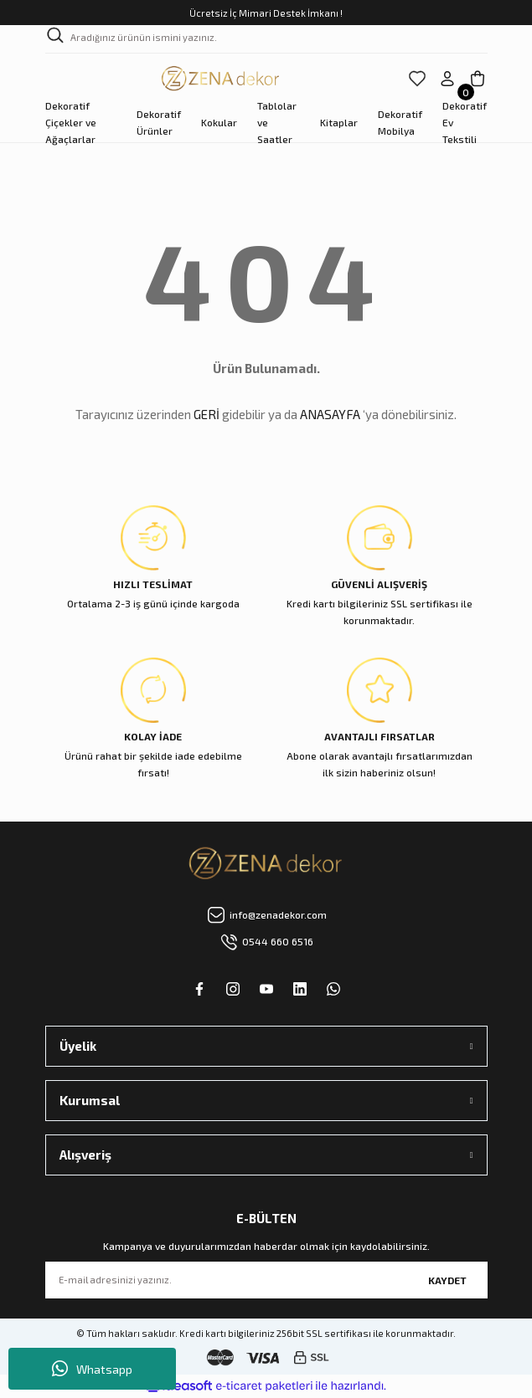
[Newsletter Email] (266, 1280)
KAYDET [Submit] (447, 1280)
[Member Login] (447, 79)
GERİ (207, 414)
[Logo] (220, 78)
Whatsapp (92, 1369)
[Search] (266, 39)
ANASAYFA (330, 414)
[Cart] (477, 79)
